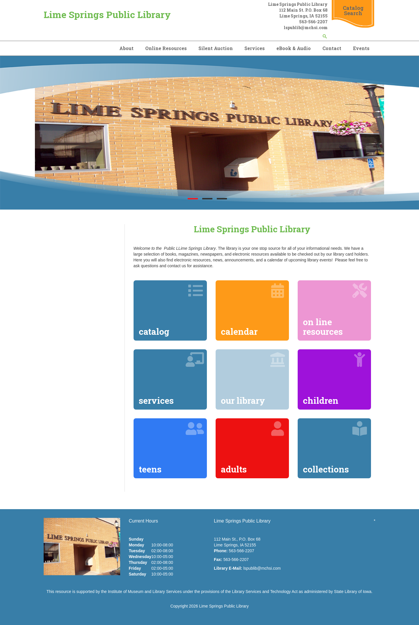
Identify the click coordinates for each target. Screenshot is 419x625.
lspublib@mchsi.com (262, 568)
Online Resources (166, 48)
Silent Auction (215, 48)
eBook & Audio (293, 48)
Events (361, 48)
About (126, 48)
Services (254, 48)
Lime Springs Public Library (107, 14)
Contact (331, 48)
